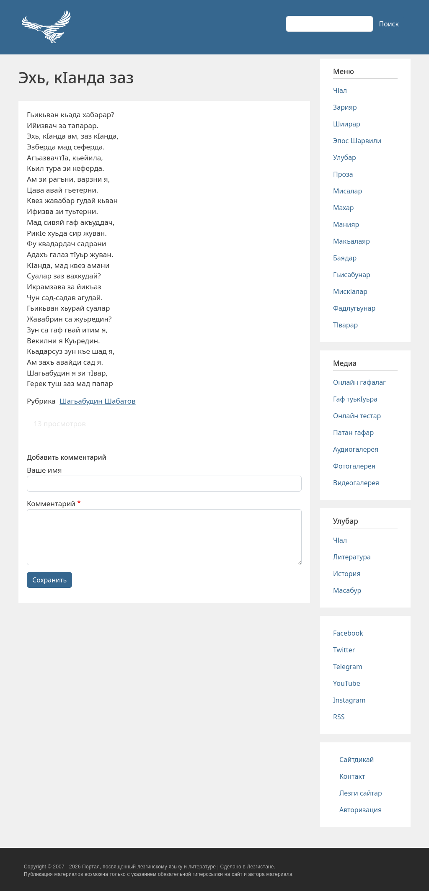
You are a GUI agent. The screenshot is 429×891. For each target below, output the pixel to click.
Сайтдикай (356, 759)
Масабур (347, 590)
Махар (343, 207)
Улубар (344, 157)
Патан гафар (353, 432)
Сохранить (49, 580)
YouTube (346, 683)
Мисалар (347, 191)
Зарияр (345, 107)
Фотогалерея (354, 466)
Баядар (345, 258)
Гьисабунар (351, 274)
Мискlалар (350, 291)
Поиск (389, 23)
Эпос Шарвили (357, 140)
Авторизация (360, 809)
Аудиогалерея (355, 449)
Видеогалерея (356, 482)
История (347, 573)
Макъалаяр (351, 241)
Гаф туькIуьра (355, 399)
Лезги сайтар (360, 793)
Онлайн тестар (357, 415)
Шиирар (346, 124)
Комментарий (51, 503)
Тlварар (345, 325)
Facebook (348, 633)
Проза (343, 174)
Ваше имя (44, 470)
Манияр (346, 224)
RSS (339, 716)
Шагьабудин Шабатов (97, 401)
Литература (352, 556)
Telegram (347, 666)
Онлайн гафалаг (359, 382)
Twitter (344, 649)
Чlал (340, 90)
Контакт (352, 776)
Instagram (349, 700)
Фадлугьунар (354, 308)
